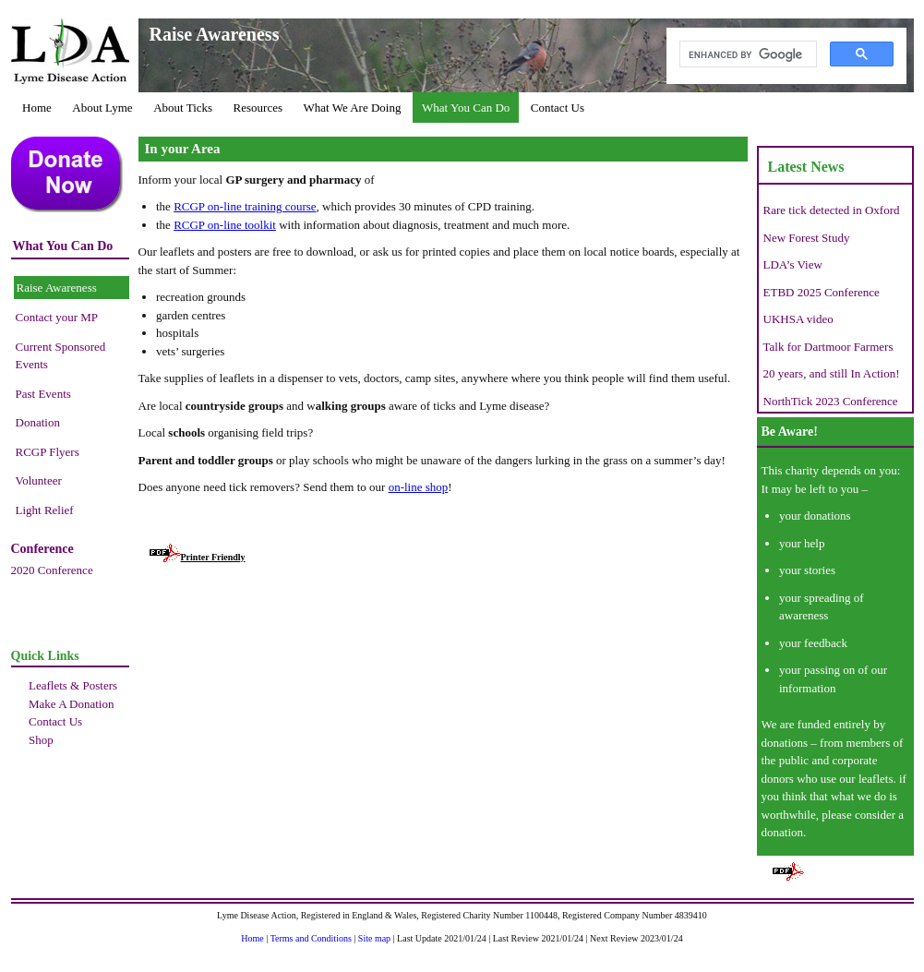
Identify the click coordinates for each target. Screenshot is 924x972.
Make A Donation (71, 704)
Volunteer (39, 480)
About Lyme (102, 107)
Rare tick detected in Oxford (831, 210)
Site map (374, 938)
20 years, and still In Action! (831, 373)
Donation (38, 422)
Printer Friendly (198, 557)
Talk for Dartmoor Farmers (828, 347)
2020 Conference (52, 570)
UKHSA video (798, 319)
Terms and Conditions (311, 938)
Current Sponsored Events (61, 356)
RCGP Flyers (47, 452)
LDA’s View (792, 264)
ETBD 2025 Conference (821, 292)
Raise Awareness (57, 287)
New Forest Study (806, 238)
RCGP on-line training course (245, 206)
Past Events (43, 394)
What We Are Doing (353, 107)
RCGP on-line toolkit (225, 225)
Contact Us (557, 107)
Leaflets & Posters (73, 685)
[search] (746, 54)
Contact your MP (57, 317)
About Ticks (182, 107)
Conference (42, 549)
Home (37, 107)
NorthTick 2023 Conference (830, 401)
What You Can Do (466, 107)
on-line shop (419, 487)
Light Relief (45, 510)
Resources (258, 107)
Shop (41, 740)
